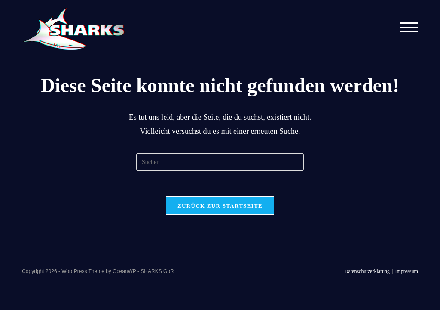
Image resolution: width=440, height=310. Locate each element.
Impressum (406, 271)
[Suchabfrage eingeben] (220, 161)
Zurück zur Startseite (220, 205)
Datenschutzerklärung (367, 271)
